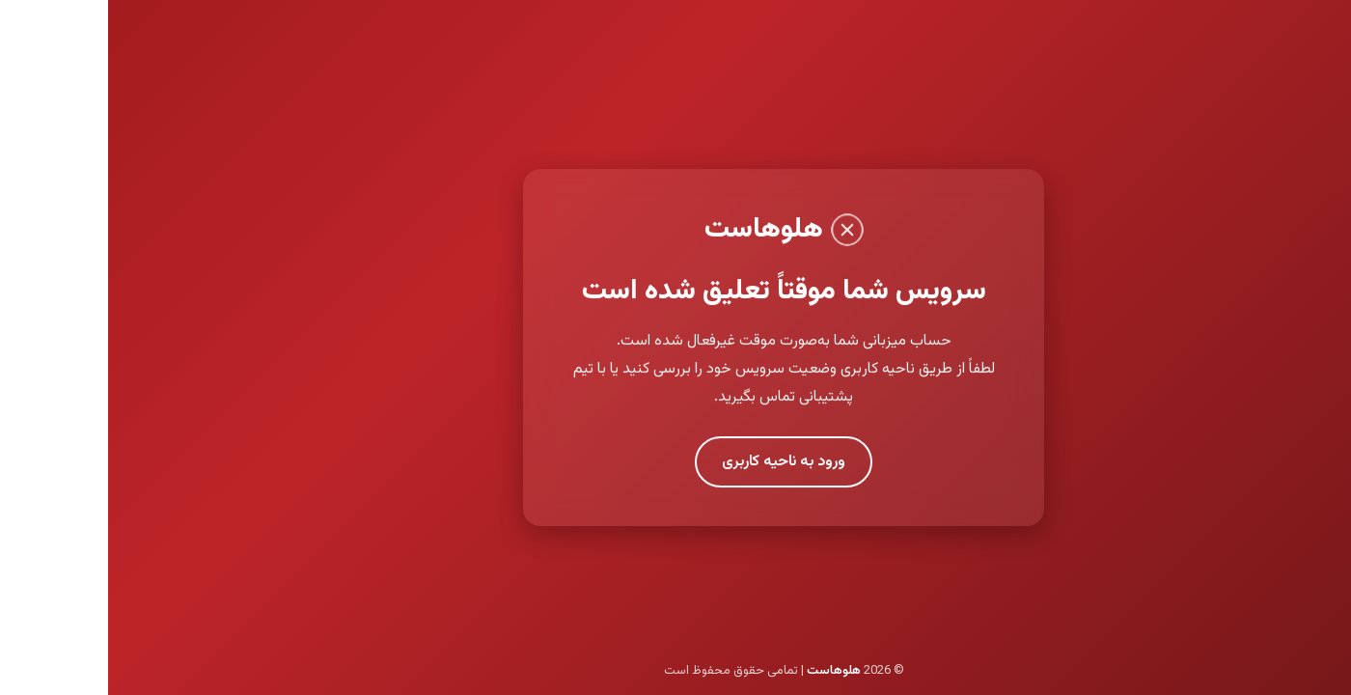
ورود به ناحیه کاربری (675, 462)
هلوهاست (726, 671)
